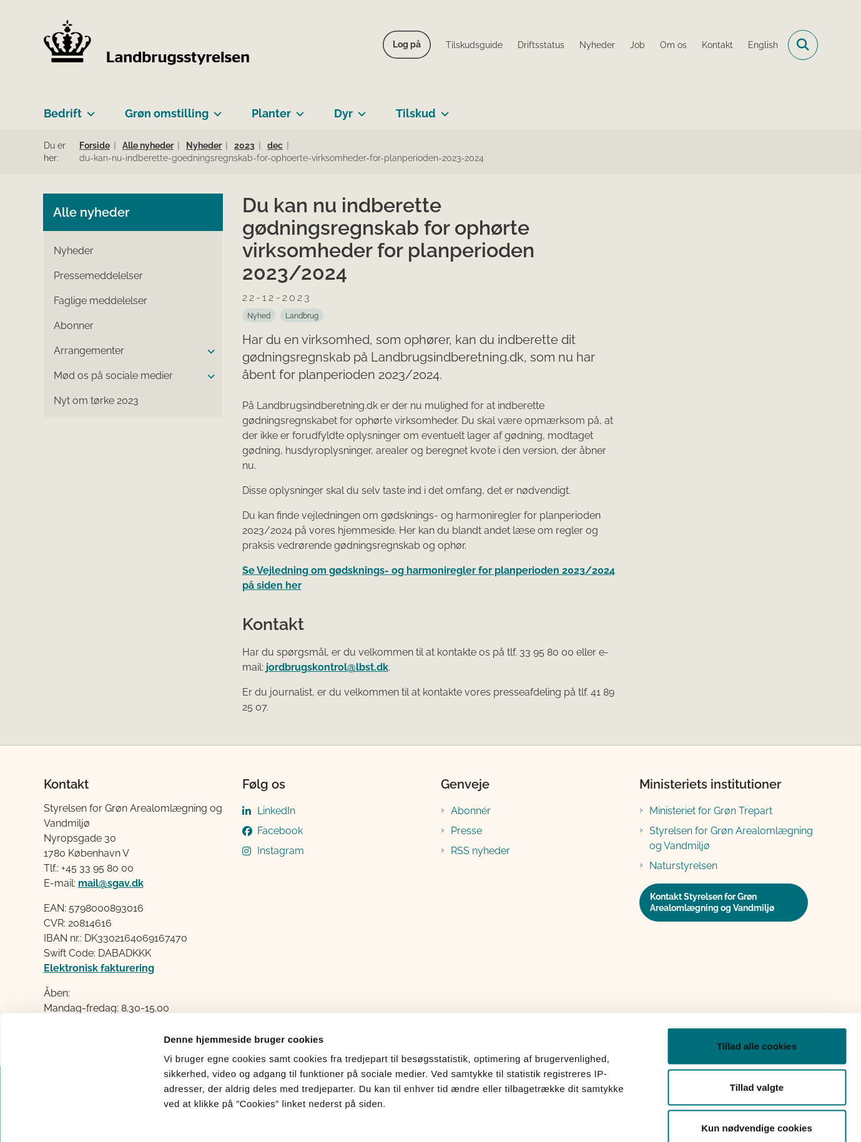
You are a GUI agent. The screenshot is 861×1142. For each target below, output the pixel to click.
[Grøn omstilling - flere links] (215, 108)
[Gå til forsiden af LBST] (147, 45)
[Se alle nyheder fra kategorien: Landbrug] (301, 315)
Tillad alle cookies (757, 978)
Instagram (280, 851)
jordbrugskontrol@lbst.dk (327, 667)
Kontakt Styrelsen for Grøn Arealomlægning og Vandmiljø (712, 902)
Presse (466, 831)
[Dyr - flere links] (359, 108)
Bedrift (63, 113)
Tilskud (416, 113)
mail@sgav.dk (111, 883)
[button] (208, 351)
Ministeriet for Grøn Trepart (710, 811)
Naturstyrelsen (683, 866)
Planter (271, 113)
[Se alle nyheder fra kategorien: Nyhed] (258, 315)
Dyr (343, 113)
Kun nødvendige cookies (756, 1060)
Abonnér (471, 811)
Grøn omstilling (167, 113)
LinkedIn (276, 811)
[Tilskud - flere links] (442, 108)
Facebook (280, 831)
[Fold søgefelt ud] (803, 45)
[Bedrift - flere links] (88, 108)
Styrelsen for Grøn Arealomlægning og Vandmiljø (731, 838)
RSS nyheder (480, 851)
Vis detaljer (649, 1117)
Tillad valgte (757, 1019)
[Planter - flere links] (297, 108)
